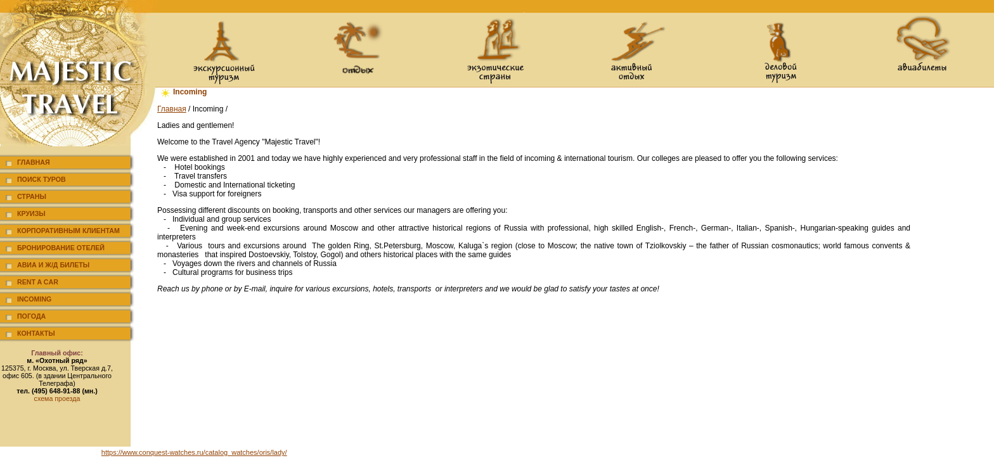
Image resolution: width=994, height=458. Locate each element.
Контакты (36, 333)
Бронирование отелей (61, 247)
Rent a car (37, 282)
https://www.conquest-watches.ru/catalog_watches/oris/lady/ (194, 452)
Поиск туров (41, 179)
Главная (33, 162)
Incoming (34, 299)
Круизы (31, 213)
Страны (31, 196)
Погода (31, 316)
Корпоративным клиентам (68, 230)
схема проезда (57, 398)
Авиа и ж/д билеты (53, 265)
